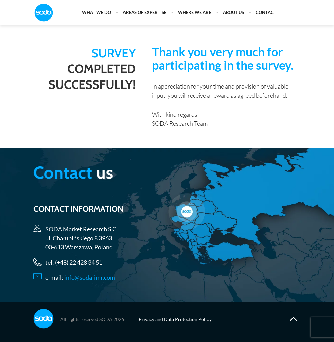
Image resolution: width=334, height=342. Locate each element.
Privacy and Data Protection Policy (175, 319)
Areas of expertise (144, 12)
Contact (266, 12)
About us (233, 12)
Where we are (194, 12)
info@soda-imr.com (89, 276)
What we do (96, 12)
